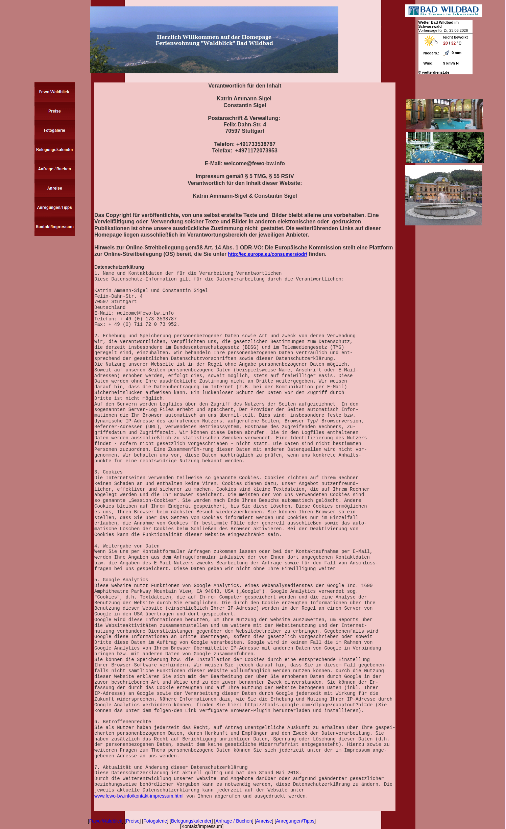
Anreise (264, 821)
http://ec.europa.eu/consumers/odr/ (267, 254)
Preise (133, 821)
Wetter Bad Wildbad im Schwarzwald (438, 24)
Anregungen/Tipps (295, 821)
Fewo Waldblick (105, 821)
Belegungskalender (191, 821)
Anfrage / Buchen (233, 821)
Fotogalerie (155, 821)
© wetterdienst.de (434, 72)
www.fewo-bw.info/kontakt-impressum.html (139, 796)
